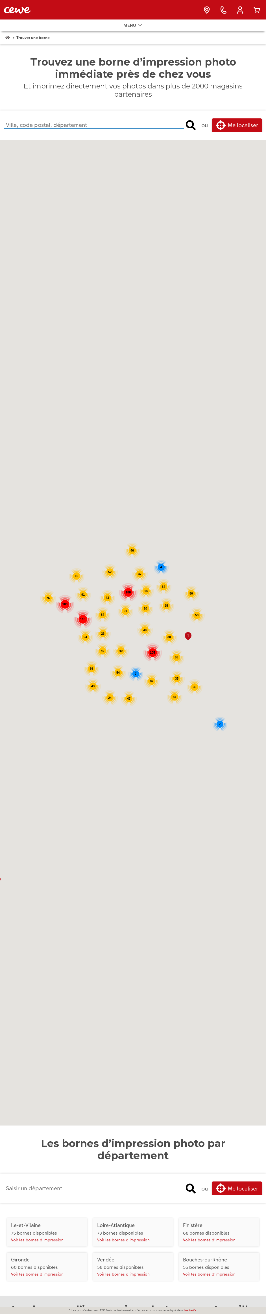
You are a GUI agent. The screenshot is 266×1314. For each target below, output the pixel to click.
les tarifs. (190, 1310)
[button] (188, 639)
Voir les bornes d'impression (37, 1243)
